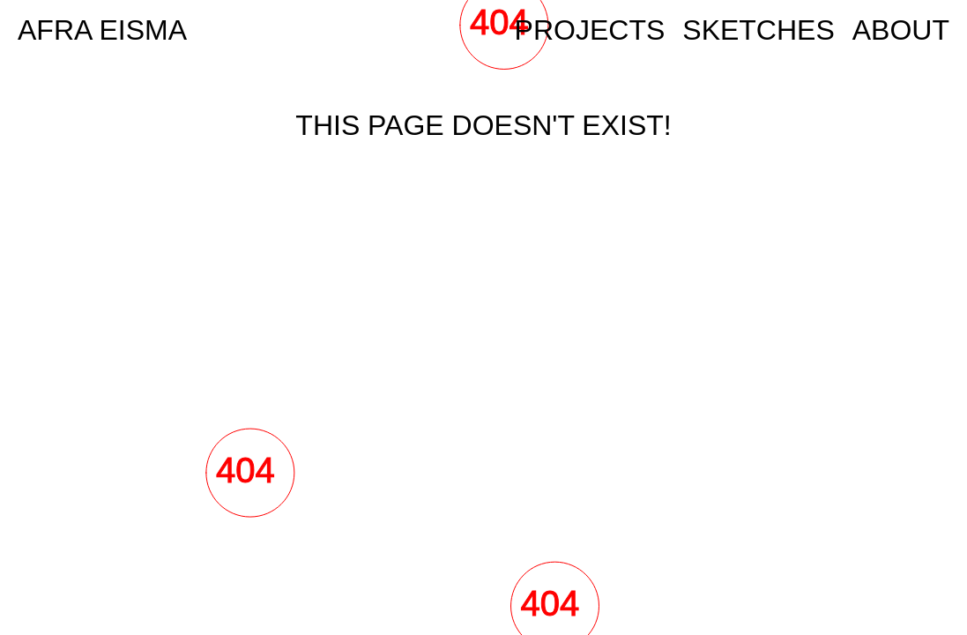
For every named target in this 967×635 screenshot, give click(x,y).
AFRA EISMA (102, 30)
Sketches (758, 30)
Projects (590, 30)
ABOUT (900, 30)
